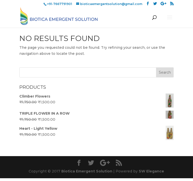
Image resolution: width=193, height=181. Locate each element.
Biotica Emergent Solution (86, 171)
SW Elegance (151, 171)
